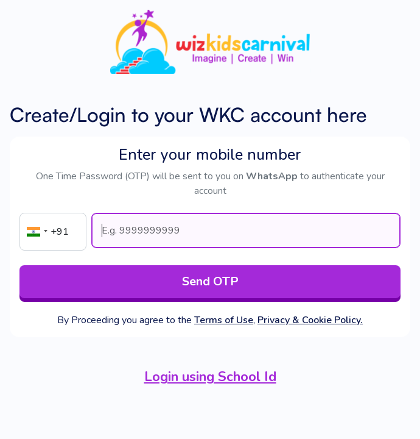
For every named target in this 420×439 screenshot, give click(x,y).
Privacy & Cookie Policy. (310, 320)
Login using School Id (210, 376)
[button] (35, 232)
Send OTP (210, 281)
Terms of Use (223, 320)
